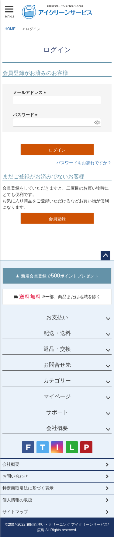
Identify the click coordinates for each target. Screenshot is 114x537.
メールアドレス (30, 92)
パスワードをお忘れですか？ (84, 162)
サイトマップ (15, 511)
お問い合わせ (15, 476)
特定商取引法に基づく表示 (28, 488)
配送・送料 (57, 333)
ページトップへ (105, 255)
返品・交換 (57, 349)
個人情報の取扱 (17, 499)
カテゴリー (57, 381)
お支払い (57, 317)
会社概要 (57, 428)
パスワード (26, 114)
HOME (10, 29)
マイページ (57, 396)
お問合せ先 (57, 365)
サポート (57, 412)
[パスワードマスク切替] (97, 122)
